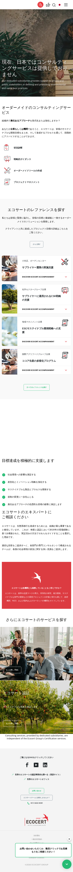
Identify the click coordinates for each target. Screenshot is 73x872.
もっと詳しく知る (12, 670)
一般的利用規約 (36, 839)
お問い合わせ (36, 791)
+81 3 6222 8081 (36, 803)
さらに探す (36, 244)
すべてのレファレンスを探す (37, 387)
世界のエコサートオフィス (38, 779)
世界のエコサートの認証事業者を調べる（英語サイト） (38, 774)
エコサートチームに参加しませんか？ (36, 798)
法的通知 (36, 836)
